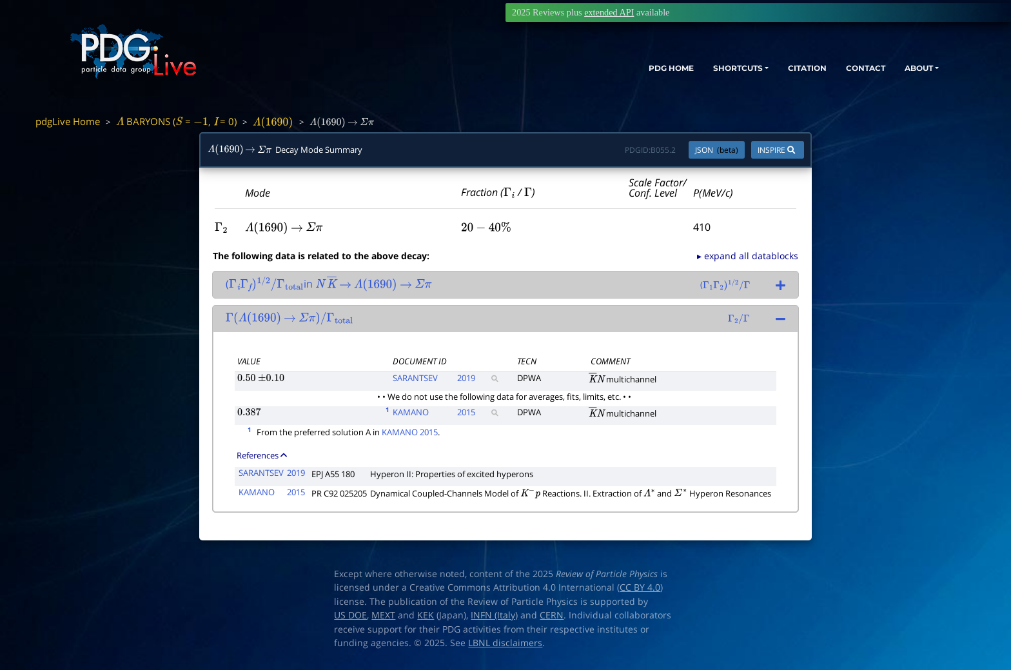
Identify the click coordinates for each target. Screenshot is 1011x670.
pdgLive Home (67, 121)
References (262, 455)
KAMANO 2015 (410, 432)
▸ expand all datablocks (747, 256)
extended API (609, 12)
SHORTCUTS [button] (700, 69)
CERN (552, 615)
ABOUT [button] (911, 69)
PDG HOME (621, 69)
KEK (425, 615)
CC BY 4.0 (640, 587)
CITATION (782, 69)
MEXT (383, 615)
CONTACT (849, 69)
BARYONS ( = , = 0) (176, 121)
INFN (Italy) (494, 615)
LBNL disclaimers (505, 643)
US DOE (350, 615)
